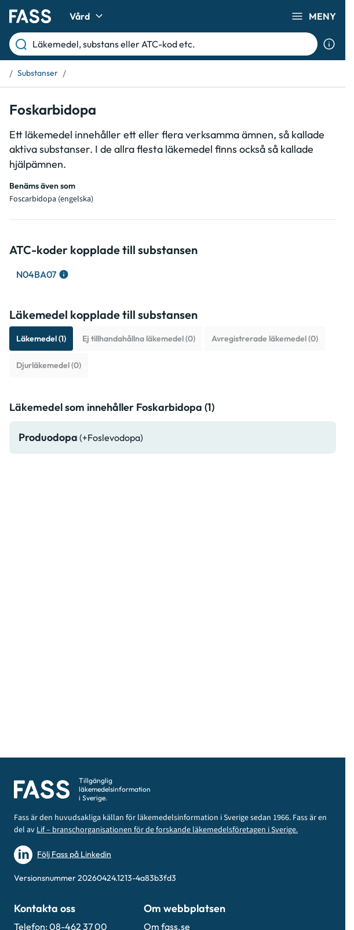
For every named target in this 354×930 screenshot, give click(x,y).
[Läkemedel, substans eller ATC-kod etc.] (172, 44)
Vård (88, 16)
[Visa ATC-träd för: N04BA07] (41, 274)
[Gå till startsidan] (30, 16)
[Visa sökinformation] (329, 44)
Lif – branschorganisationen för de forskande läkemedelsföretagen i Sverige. (167, 830)
